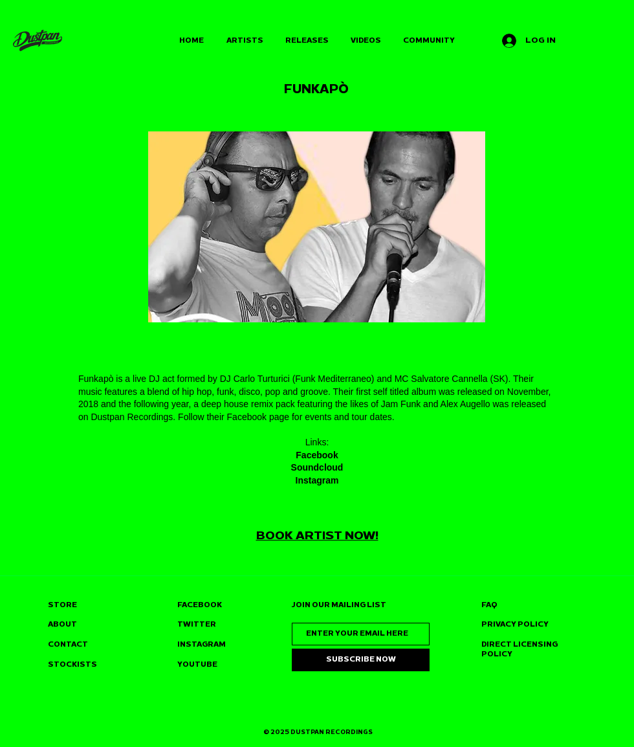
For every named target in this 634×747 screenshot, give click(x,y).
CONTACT (68, 644)
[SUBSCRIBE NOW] (361, 660)
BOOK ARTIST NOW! (317, 535)
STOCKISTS (72, 664)
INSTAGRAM (201, 644)
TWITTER (196, 624)
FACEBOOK (199, 605)
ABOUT (62, 624)
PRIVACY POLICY (515, 624)
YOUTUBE (197, 664)
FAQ (489, 605)
